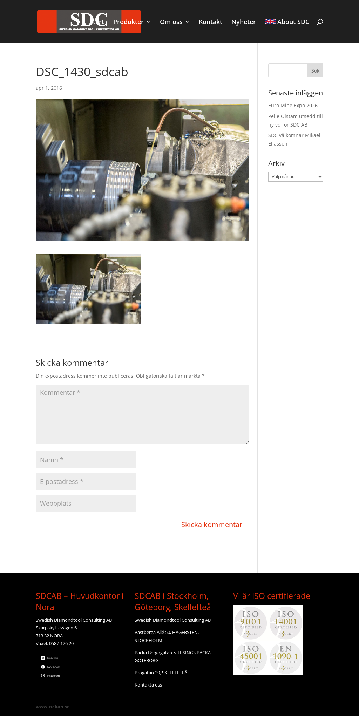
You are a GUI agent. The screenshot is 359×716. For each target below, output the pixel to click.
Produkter (128, 22)
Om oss (171, 22)
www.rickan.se (53, 706)
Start (96, 22)
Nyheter (243, 22)
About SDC (287, 22)
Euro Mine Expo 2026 (293, 105)
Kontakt (210, 22)
